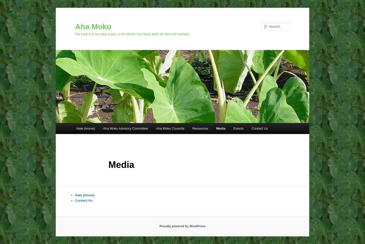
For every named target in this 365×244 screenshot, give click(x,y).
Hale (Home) (85, 128)
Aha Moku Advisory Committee (125, 128)
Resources (200, 128)
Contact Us (259, 128)
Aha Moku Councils (170, 128)
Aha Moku (93, 26)
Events (238, 128)
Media (221, 128)
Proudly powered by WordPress (182, 226)
